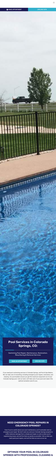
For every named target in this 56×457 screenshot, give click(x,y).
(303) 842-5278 (42, 9)
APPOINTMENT (14, 9)
